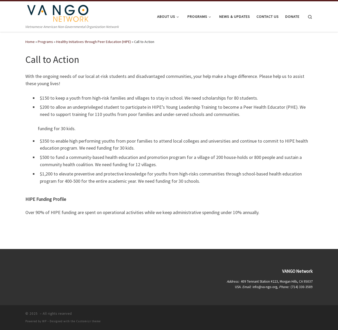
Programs (45, 41)
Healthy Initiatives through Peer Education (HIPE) (93, 41)
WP (44, 321)
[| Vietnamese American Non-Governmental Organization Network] (57, 12)
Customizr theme (88, 321)
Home (30, 41)
